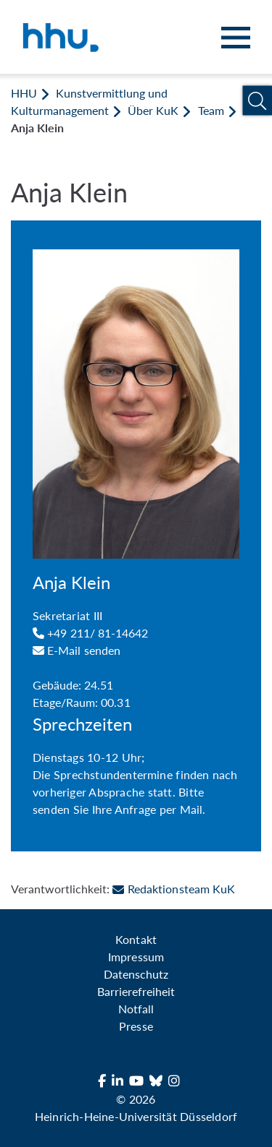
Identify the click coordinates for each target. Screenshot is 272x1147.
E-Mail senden (76, 650)
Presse (135, 1026)
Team (211, 110)
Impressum (135, 956)
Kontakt (135, 939)
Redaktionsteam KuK (173, 888)
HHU (24, 93)
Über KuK (153, 110)
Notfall (136, 1008)
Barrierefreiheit (136, 991)
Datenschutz (136, 974)
